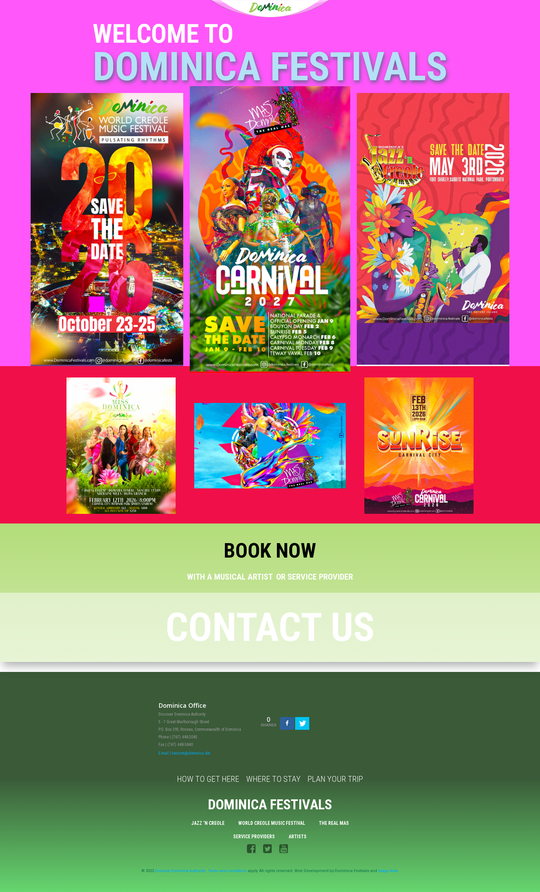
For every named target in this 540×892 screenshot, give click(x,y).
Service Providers (254, 836)
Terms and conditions (227, 872)
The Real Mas (334, 821)
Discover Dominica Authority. (180, 872)
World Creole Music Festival (271, 821)
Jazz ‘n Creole (208, 821)
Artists (298, 836)
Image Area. (388, 872)
